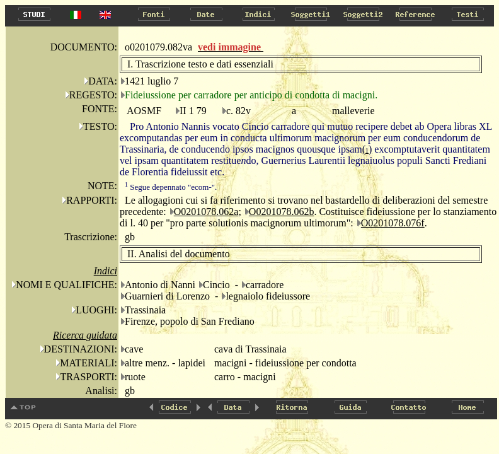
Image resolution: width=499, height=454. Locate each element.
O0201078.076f (393, 223)
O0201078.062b (281, 211)
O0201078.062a (206, 211)
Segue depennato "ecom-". (171, 187)
